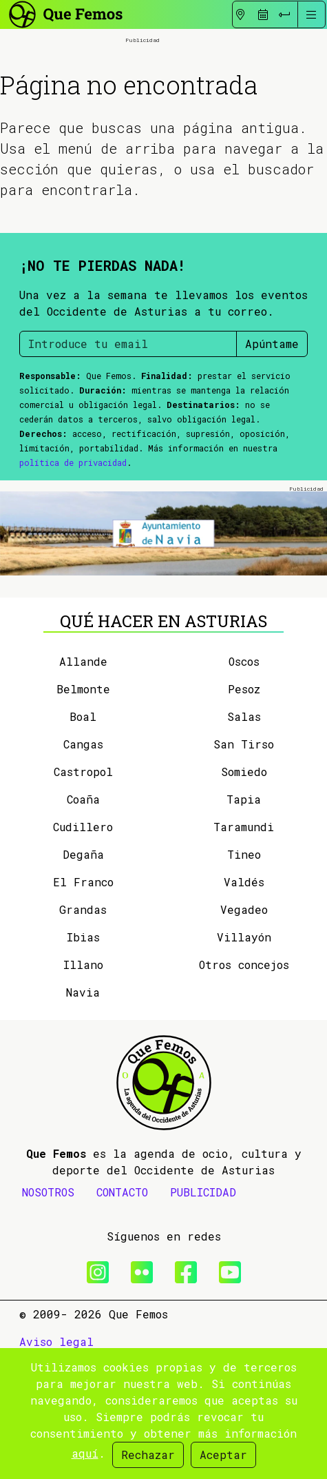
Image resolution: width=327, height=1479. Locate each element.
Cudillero (83, 895)
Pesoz (244, 757)
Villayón (244, 1005)
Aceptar (223, 1454)
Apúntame (272, 411)
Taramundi (243, 895)
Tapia (243, 867)
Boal (83, 784)
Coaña (83, 867)
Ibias (83, 1005)
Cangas (83, 812)
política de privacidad (73, 530)
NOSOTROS (48, 1260)
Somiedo (244, 840)
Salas (244, 784)
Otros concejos (244, 1033)
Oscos (244, 729)
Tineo (244, 922)
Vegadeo (244, 977)
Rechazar (148, 1454)
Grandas (83, 977)
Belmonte (83, 757)
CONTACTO (122, 1260)
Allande (83, 729)
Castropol (83, 840)
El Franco (83, 950)
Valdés (244, 950)
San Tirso (243, 812)
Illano (83, 1033)
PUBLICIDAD (203, 1260)
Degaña (83, 922)
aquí (85, 1453)
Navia (83, 1060)
